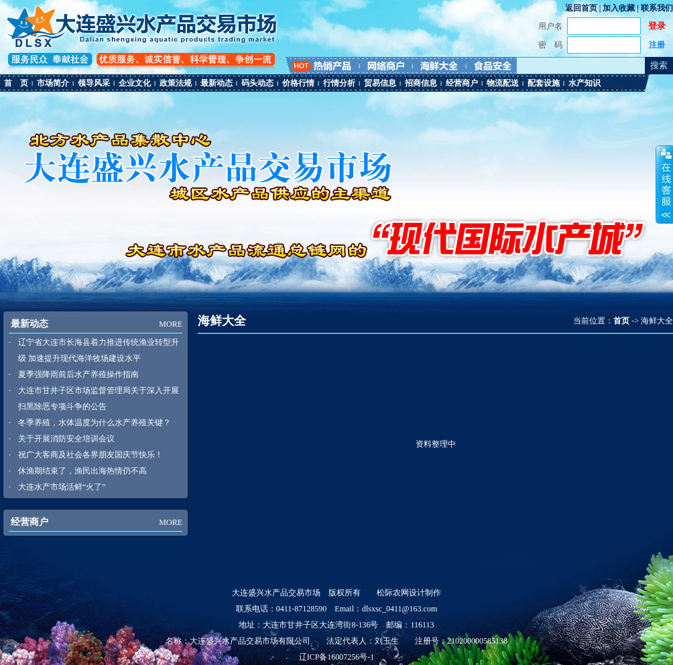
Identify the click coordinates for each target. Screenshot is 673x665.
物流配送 (503, 83)
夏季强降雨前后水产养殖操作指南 (78, 374)
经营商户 (462, 83)
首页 (621, 320)
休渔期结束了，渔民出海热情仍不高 (82, 470)
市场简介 (53, 83)
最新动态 (216, 83)
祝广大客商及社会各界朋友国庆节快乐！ (90, 454)
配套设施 (544, 83)
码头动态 (257, 83)
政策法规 (176, 83)
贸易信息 (380, 83)
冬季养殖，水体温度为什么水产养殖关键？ (94, 422)
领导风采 (94, 83)
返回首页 (581, 8)
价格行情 (298, 83)
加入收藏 (619, 8)
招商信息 (421, 83)
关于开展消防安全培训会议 (66, 438)
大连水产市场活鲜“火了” (62, 487)
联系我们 (657, 8)
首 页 (16, 83)
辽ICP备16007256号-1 (337, 657)
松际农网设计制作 (409, 592)
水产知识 (584, 83)
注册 (657, 45)
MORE (170, 324)
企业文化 (135, 83)
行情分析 (339, 83)
